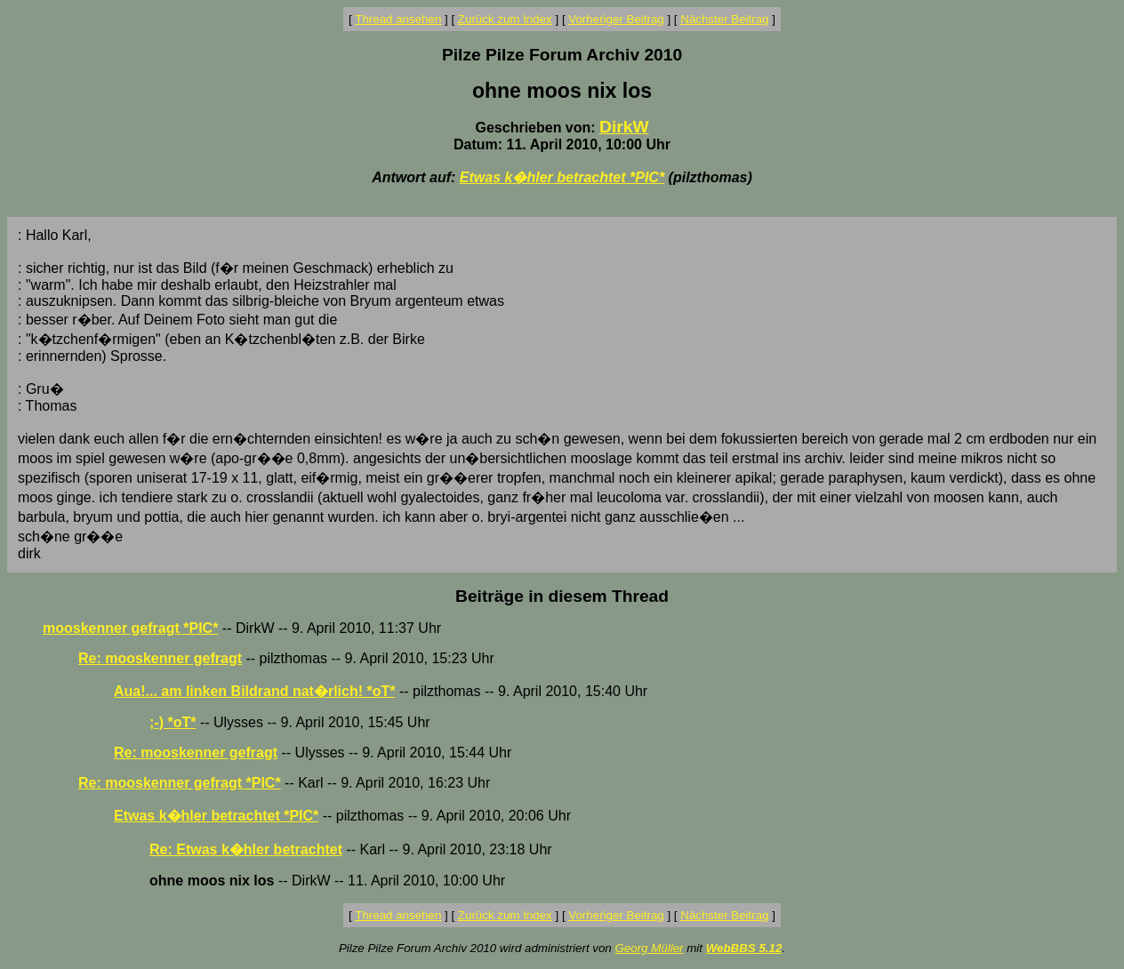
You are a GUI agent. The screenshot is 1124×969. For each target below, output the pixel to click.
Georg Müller (648, 948)
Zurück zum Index (505, 19)
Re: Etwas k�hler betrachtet (245, 849)
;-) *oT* (172, 722)
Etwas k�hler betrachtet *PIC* (562, 177)
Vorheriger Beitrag (615, 19)
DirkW (623, 126)
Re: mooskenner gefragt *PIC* (179, 782)
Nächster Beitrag (724, 19)
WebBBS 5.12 (744, 948)
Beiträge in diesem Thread (562, 596)
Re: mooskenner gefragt (160, 658)
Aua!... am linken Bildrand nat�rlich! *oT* (254, 691)
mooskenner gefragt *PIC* (130, 628)
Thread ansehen (398, 19)
